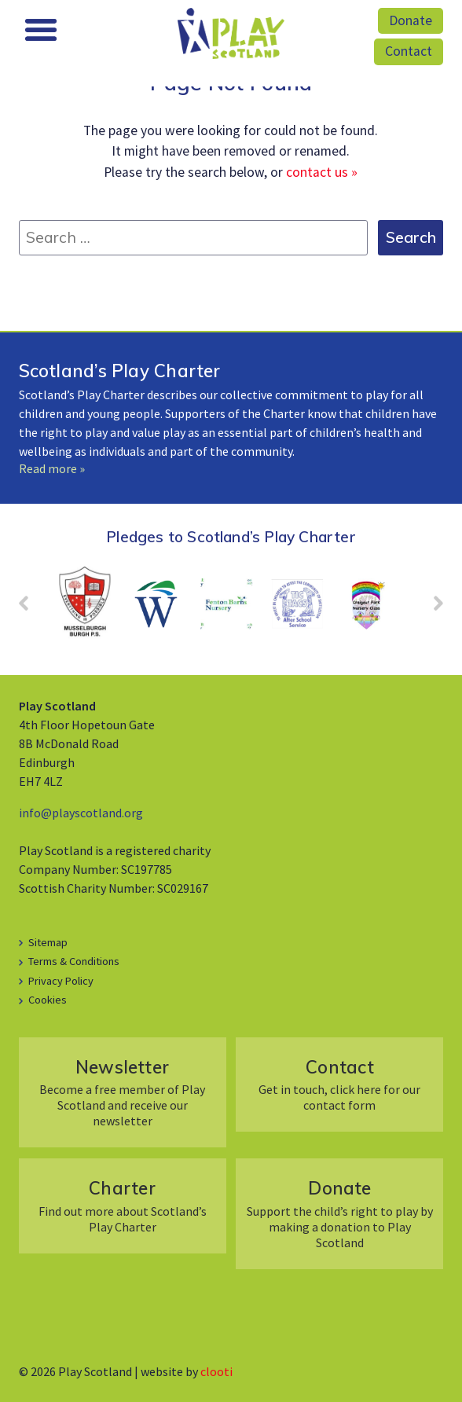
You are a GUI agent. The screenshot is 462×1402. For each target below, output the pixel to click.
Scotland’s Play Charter (120, 370)
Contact (408, 51)
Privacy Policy (61, 981)
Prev (31, 608)
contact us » (322, 172)
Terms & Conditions (73, 961)
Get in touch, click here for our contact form (339, 1084)
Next (430, 608)
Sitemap (48, 942)
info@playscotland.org (81, 812)
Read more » (52, 468)
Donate (410, 20)
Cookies (47, 1000)
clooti (216, 1371)
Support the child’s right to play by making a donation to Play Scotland (339, 1213)
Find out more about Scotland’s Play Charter (121, 1205)
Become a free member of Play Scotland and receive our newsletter (121, 1092)
